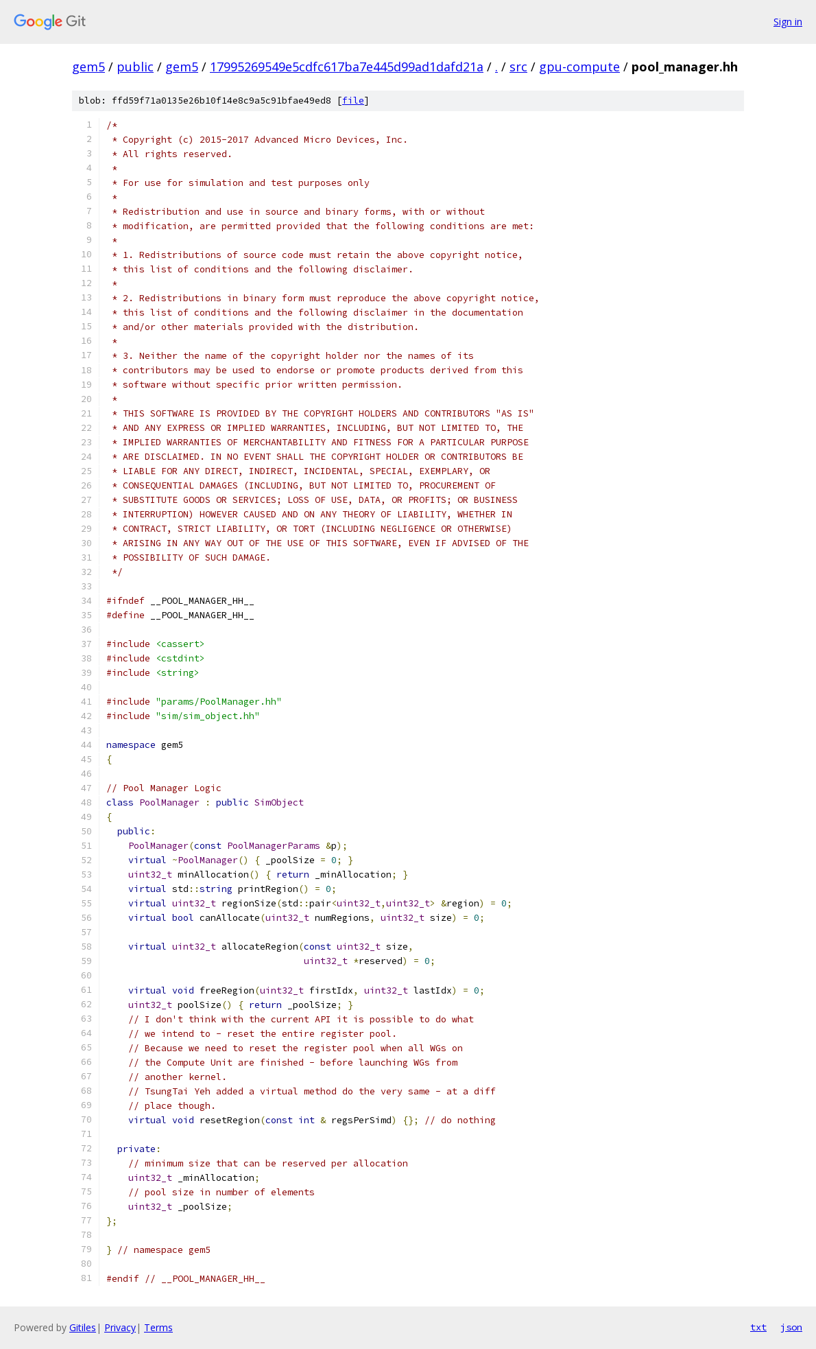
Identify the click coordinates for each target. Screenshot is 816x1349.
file (353, 100)
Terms (158, 1327)
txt (758, 1327)
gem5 (88, 66)
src (518, 66)
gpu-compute (579, 66)
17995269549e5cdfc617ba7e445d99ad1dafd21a (346, 66)
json (791, 1327)
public (135, 66)
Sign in (787, 21)
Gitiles (82, 1327)
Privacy (120, 1327)
